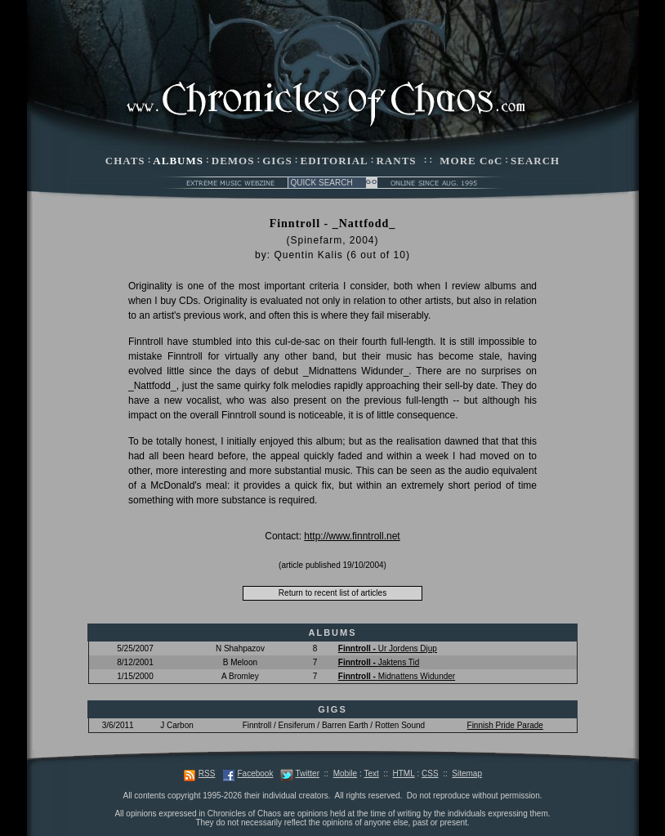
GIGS (277, 160)
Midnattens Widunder (396, 676)
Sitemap (467, 773)
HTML (403, 773)
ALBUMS (178, 160)
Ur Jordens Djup (387, 648)
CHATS (125, 160)
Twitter (307, 773)
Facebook (255, 773)
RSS (207, 773)
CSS (430, 773)
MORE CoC (471, 160)
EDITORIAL (334, 160)
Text (371, 773)
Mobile (345, 773)
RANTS (396, 160)
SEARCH (535, 160)
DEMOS (233, 160)
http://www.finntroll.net (351, 536)
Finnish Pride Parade (505, 725)
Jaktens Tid (378, 662)
